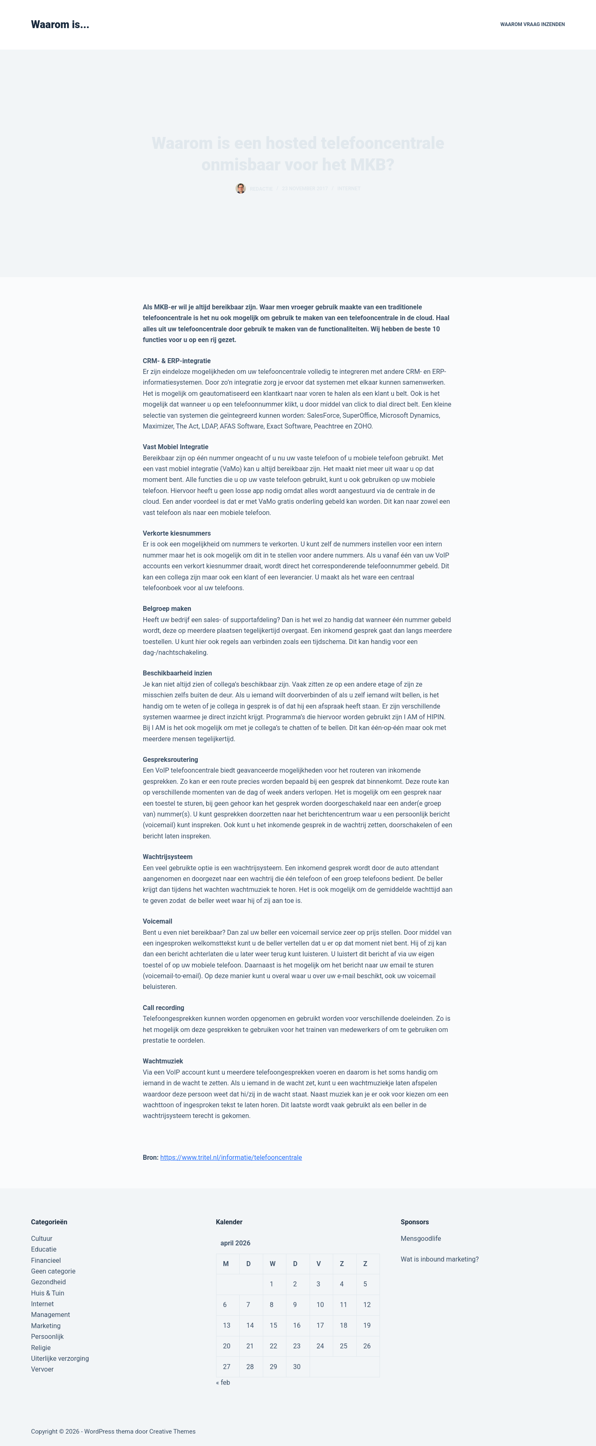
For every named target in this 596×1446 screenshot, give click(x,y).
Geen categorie (53, 1271)
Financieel (46, 1260)
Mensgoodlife (421, 1239)
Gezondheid (48, 1282)
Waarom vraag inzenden (532, 24)
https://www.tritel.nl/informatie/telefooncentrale (231, 1157)
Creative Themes (172, 1431)
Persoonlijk (47, 1337)
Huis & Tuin (47, 1293)
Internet (348, 189)
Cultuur (41, 1239)
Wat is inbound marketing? (440, 1259)
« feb (223, 1382)
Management (50, 1315)
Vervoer (42, 1369)
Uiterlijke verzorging (60, 1358)
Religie (40, 1348)
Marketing (45, 1326)
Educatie (43, 1249)
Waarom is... (60, 25)
